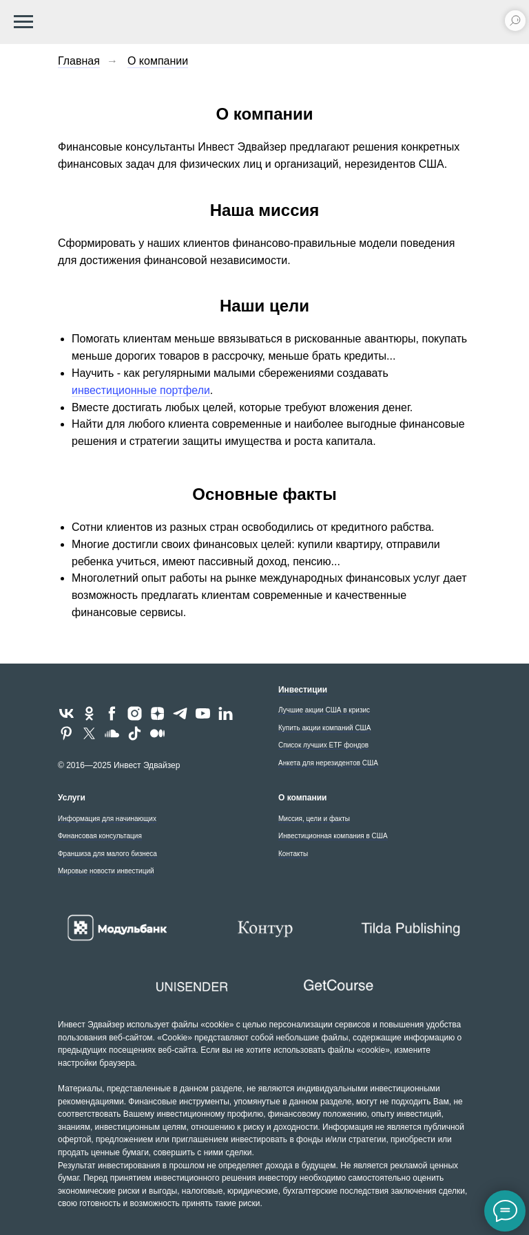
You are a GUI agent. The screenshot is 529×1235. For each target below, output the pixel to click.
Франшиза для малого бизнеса (107, 853)
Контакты (293, 853)
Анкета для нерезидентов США (328, 763)
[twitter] (89, 733)
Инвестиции (303, 690)
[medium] (157, 733)
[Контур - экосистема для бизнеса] (264, 928)
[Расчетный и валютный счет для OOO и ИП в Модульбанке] (117, 928)
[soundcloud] (112, 733)
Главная (79, 61)
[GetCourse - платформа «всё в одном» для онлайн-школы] (337, 986)
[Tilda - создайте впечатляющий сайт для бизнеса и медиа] (411, 928)
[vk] (66, 713)
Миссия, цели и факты (314, 818)
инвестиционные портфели (141, 390)
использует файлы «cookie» (180, 1024)
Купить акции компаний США (324, 728)
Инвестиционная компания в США (333, 836)
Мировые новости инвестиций (106, 871)
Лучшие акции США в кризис (324, 710)
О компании (157, 61)
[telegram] (180, 713)
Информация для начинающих (107, 818)
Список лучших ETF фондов (323, 745)
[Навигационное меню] (23, 22)
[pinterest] (66, 733)
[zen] (157, 713)
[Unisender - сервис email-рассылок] (191, 986)
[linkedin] (225, 713)
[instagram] (134, 713)
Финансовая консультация (100, 836)
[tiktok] (134, 733)
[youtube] (202, 713)
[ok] (89, 713)
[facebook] (112, 713)
